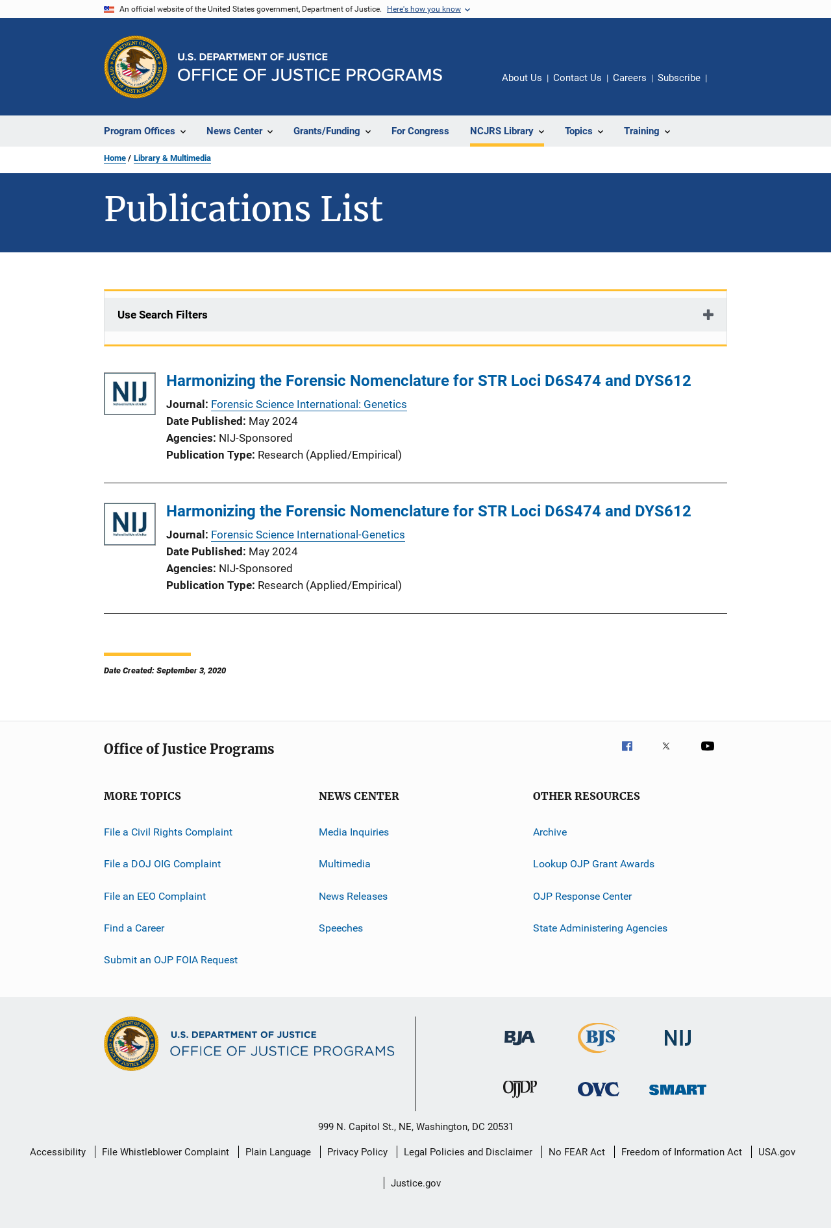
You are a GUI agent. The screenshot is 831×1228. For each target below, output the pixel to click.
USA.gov (776, 1152)
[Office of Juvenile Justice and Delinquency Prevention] (520, 1100)
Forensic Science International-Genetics (308, 534)
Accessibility (58, 1152)
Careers (630, 78)
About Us (522, 78)
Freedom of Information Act (681, 1152)
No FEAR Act (577, 1152)
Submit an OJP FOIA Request (171, 960)
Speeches (341, 928)
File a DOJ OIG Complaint (162, 864)
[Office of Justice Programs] (135, 67)
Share (727, 87)
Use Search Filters (163, 314)
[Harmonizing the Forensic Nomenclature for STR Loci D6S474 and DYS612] (130, 396)
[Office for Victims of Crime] (598, 1098)
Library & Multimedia (172, 158)
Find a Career (134, 928)
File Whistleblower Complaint (165, 1152)
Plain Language (278, 1152)
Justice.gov (416, 1183)
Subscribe (679, 78)
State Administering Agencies (600, 928)
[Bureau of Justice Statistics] (599, 1055)
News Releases (353, 896)
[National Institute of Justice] (678, 1048)
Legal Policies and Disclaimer (468, 1152)
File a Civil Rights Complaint (168, 832)
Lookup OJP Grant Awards (593, 864)
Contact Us (577, 78)
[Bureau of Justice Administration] (519, 1047)
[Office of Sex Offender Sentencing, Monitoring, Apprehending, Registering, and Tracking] (677, 1097)
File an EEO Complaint (155, 896)
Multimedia (345, 864)
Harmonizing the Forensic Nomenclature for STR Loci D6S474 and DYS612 (428, 381)
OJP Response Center (582, 896)
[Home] (310, 67)
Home (115, 158)
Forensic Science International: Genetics (309, 404)
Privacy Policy (357, 1152)
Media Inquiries (354, 832)
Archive (550, 832)
